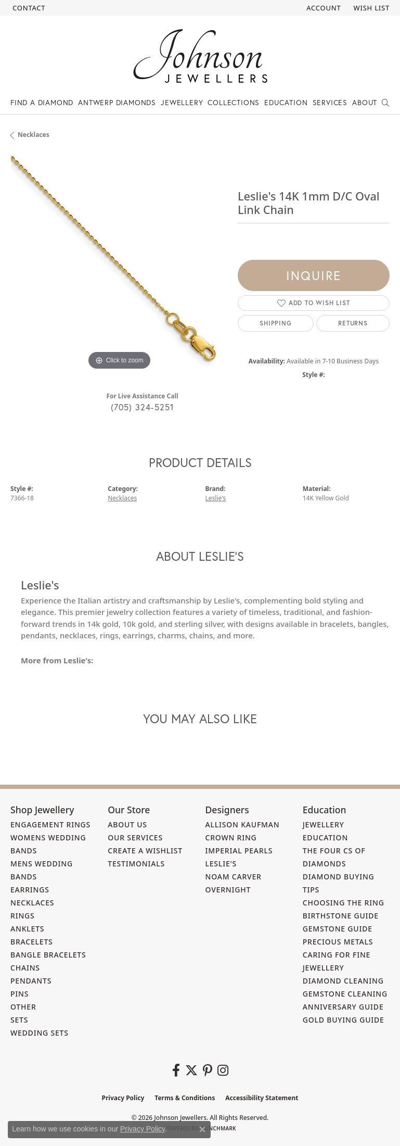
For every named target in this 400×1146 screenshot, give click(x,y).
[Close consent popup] (202, 1129)
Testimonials (136, 863)
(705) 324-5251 (142, 406)
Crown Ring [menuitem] (231, 837)
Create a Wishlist (145, 850)
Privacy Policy (123, 1097)
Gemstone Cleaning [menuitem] (345, 994)
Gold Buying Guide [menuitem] (343, 1020)
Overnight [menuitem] (228, 890)
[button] (322, 8)
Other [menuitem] (23, 1007)
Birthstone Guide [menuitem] (341, 916)
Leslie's (215, 498)
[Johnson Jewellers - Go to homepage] (200, 56)
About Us (127, 824)
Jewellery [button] (182, 102)
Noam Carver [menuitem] (233, 876)
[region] (118, 264)
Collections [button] (234, 102)
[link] (27, 8)
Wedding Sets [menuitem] (39, 1033)
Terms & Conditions (184, 1097)
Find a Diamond (41, 102)
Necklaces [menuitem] (32, 903)
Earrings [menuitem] (29, 890)
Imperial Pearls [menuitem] (239, 850)
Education (285, 102)
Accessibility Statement (261, 1097)
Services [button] (330, 102)
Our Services (135, 837)
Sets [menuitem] (19, 1020)
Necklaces (33, 134)
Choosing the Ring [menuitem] (343, 903)
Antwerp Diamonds (117, 102)
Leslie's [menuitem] (221, 863)
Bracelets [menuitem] (31, 942)
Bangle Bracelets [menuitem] (48, 955)
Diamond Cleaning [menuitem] (343, 981)
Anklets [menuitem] (27, 929)
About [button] (364, 102)
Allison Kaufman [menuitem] (242, 824)
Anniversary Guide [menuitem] (343, 1007)
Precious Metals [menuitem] (338, 942)
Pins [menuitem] (19, 994)
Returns (353, 323)
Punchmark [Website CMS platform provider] (218, 1128)
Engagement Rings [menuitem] (50, 824)
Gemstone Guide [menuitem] (337, 929)
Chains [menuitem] (25, 968)
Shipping (275, 323)
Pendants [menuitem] (30, 981)
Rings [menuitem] (22, 916)
